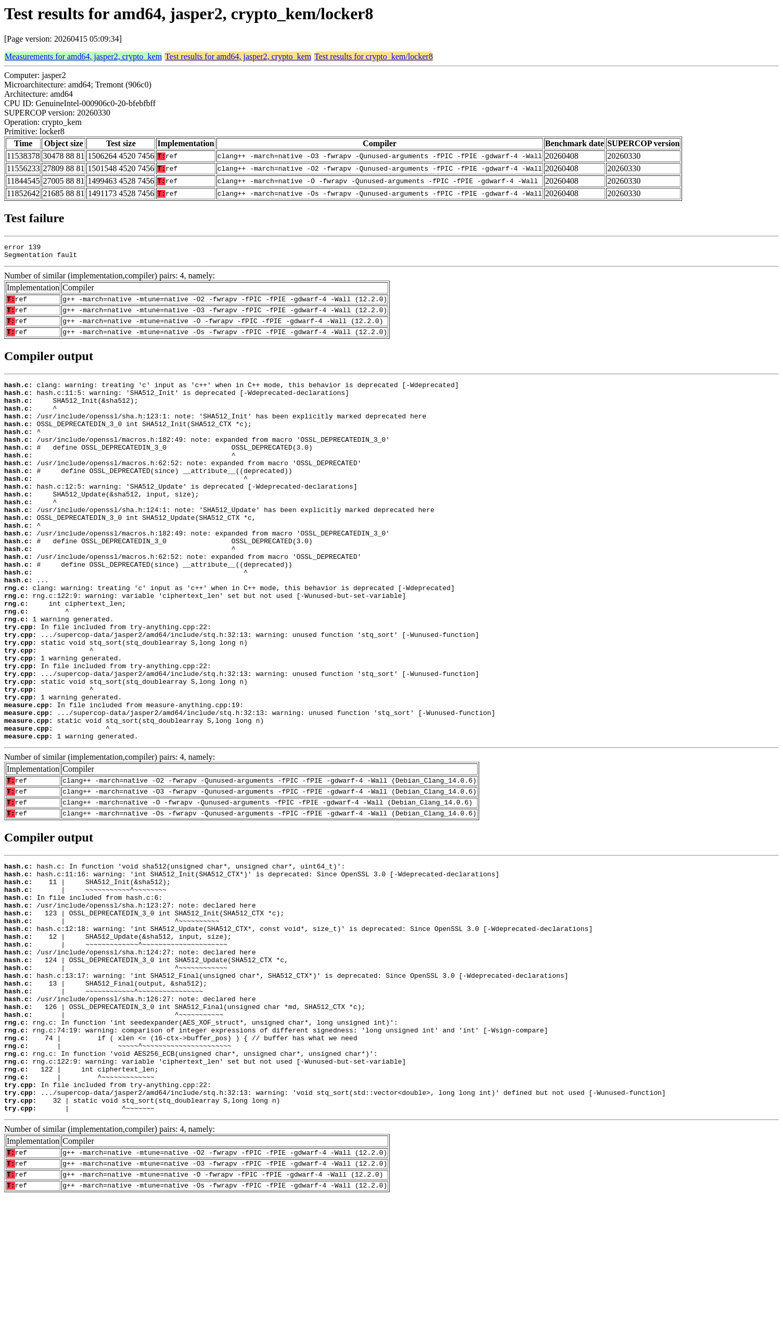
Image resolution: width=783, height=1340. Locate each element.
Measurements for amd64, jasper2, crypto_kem (83, 56)
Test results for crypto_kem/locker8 (373, 56)
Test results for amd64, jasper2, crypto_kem (238, 56)
